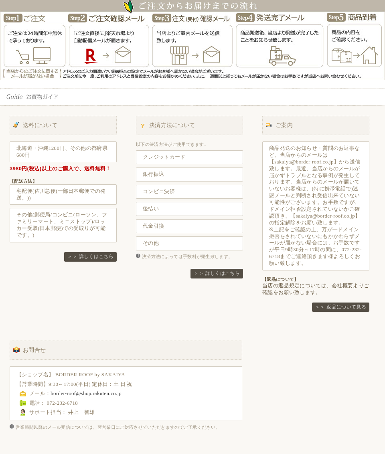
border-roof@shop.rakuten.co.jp (86, 393)
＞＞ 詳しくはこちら (90, 256)
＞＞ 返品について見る (340, 307)
